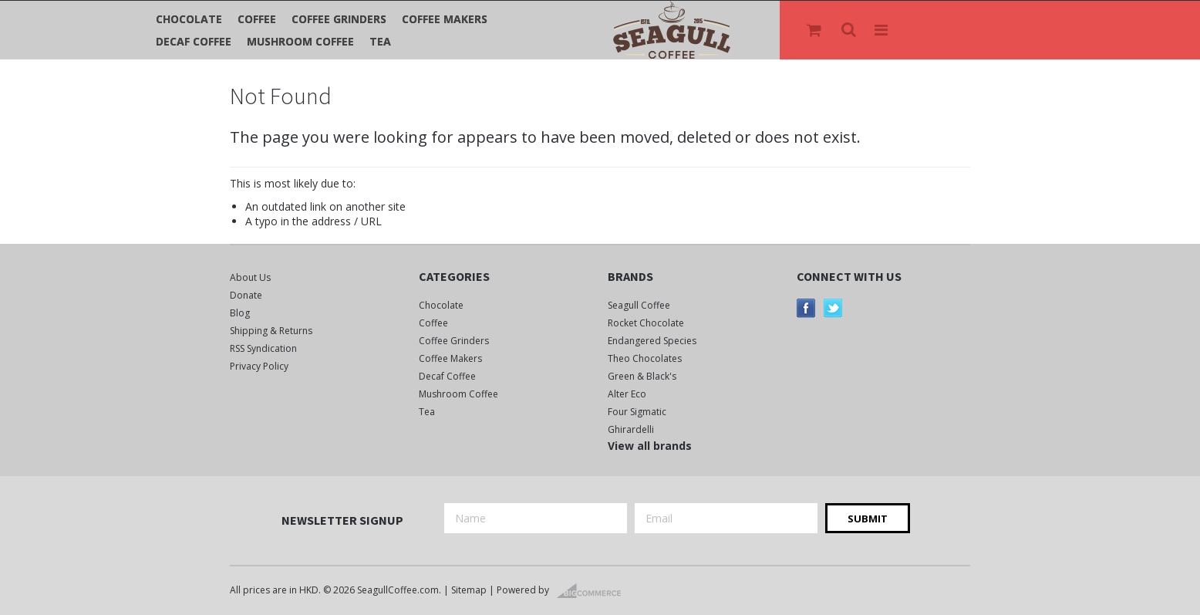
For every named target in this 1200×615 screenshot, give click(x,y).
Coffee (257, 19)
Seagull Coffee (639, 305)
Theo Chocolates (645, 358)
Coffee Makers (444, 19)
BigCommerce (593, 591)
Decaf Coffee (193, 41)
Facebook (806, 308)
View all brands (650, 445)
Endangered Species (652, 340)
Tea (380, 41)
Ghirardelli (631, 429)
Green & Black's (642, 376)
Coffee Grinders (339, 19)
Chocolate (189, 19)
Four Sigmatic (637, 411)
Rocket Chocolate (646, 322)
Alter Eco (627, 393)
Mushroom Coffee (300, 41)
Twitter (833, 308)
